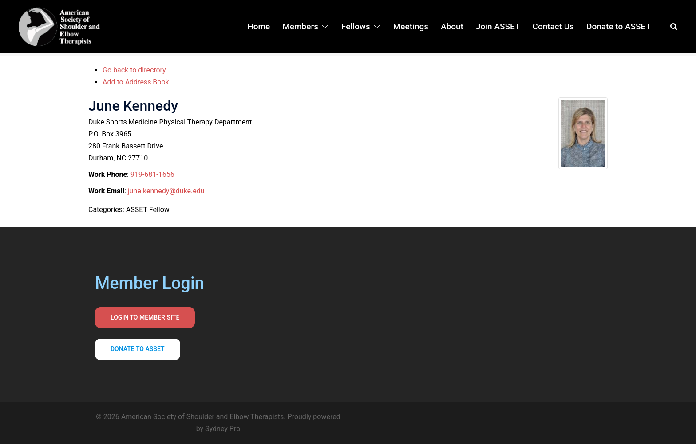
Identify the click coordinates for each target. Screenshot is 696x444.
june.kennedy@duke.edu (166, 191)
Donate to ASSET (618, 26)
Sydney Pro (222, 428)
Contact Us (553, 26)
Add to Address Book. (137, 82)
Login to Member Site (145, 317)
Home (258, 26)
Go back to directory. (135, 70)
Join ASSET (498, 26)
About (452, 26)
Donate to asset (138, 348)
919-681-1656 (152, 174)
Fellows (355, 26)
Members (300, 26)
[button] (674, 26)
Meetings (410, 26)
